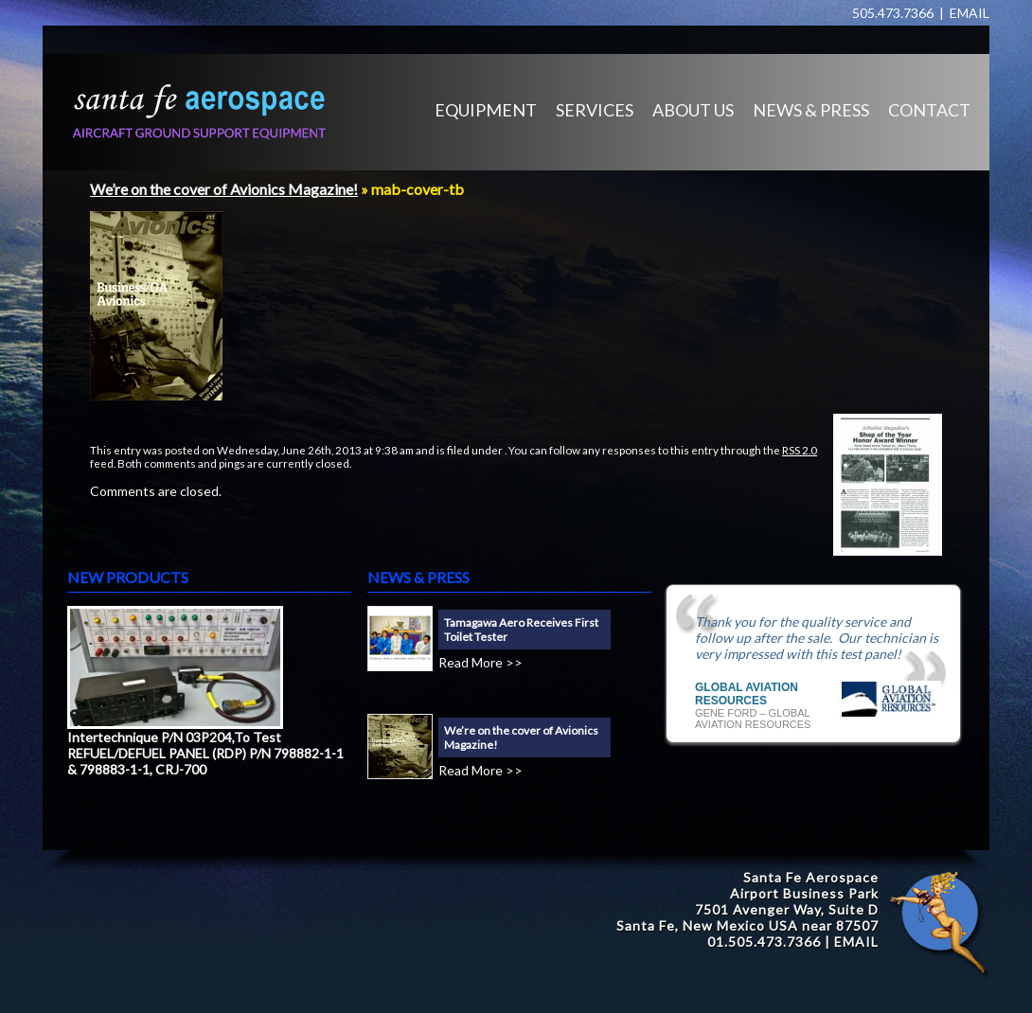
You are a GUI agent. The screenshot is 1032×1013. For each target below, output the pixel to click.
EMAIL (969, 13)
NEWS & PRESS (811, 109)
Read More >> (480, 662)
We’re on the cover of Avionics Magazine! (224, 189)
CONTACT (929, 109)
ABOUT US (693, 109)
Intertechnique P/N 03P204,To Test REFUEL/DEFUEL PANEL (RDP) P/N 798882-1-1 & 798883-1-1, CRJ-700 (205, 753)
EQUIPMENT (486, 109)
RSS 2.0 (799, 449)
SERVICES (594, 109)
